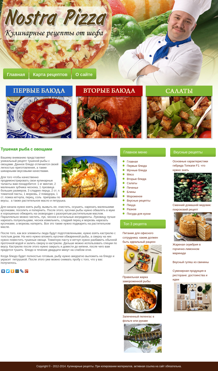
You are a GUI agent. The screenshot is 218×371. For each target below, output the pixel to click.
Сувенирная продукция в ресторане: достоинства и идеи (190, 275)
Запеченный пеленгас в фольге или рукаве (138, 319)
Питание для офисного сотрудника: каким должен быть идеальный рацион (140, 237)
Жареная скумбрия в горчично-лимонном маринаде (187, 249)
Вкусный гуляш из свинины (191, 262)
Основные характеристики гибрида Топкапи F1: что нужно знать (190, 166)
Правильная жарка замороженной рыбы (136, 279)
